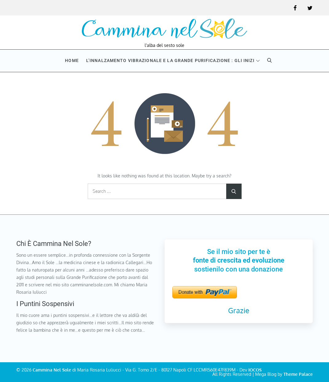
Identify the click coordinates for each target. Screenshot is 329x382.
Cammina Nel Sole (52, 369)
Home (71, 60)
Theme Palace (298, 374)
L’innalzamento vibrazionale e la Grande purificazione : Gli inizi (173, 60)
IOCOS (255, 369)
